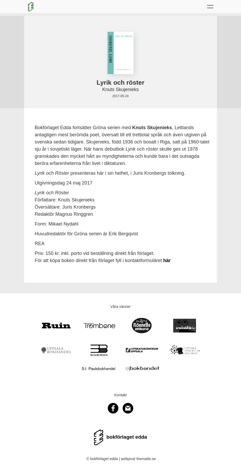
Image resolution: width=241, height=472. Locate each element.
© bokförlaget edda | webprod (111, 459)
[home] (30, 6)
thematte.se (146, 459)
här (167, 260)
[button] (210, 6)
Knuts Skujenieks (120, 89)
